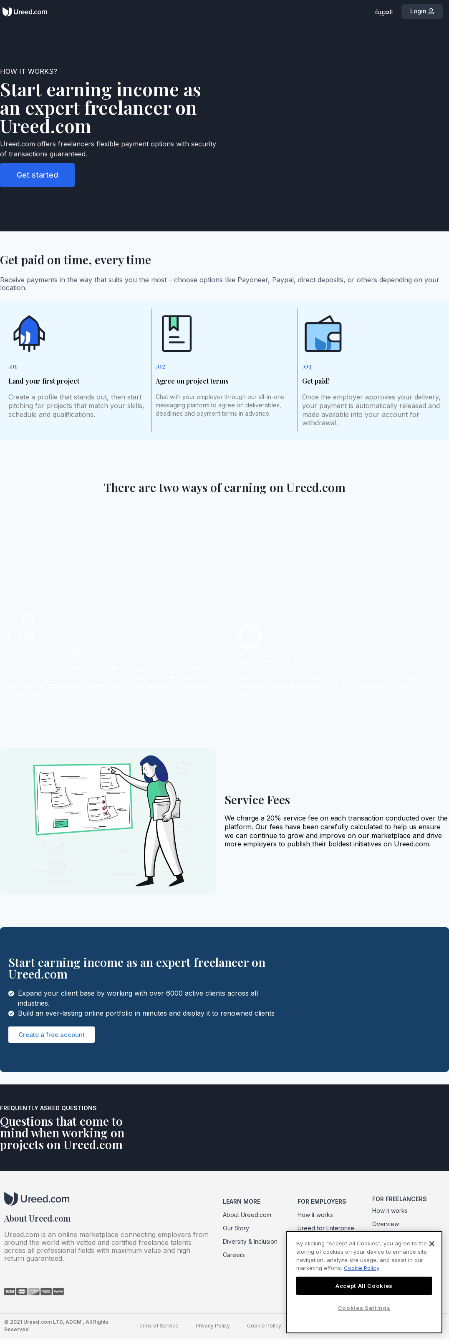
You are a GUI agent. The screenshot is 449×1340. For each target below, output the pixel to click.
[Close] (432, 1244)
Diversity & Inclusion (250, 1243)
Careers (234, 1256)
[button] (423, 12)
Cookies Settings (364, 1308)
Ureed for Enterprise (326, 1229)
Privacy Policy (213, 1327)
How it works (315, 1216)
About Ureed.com (247, 1216)
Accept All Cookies (364, 1285)
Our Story (236, 1229)
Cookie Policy (264, 1327)
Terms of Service (158, 1327)
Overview (385, 1225)
